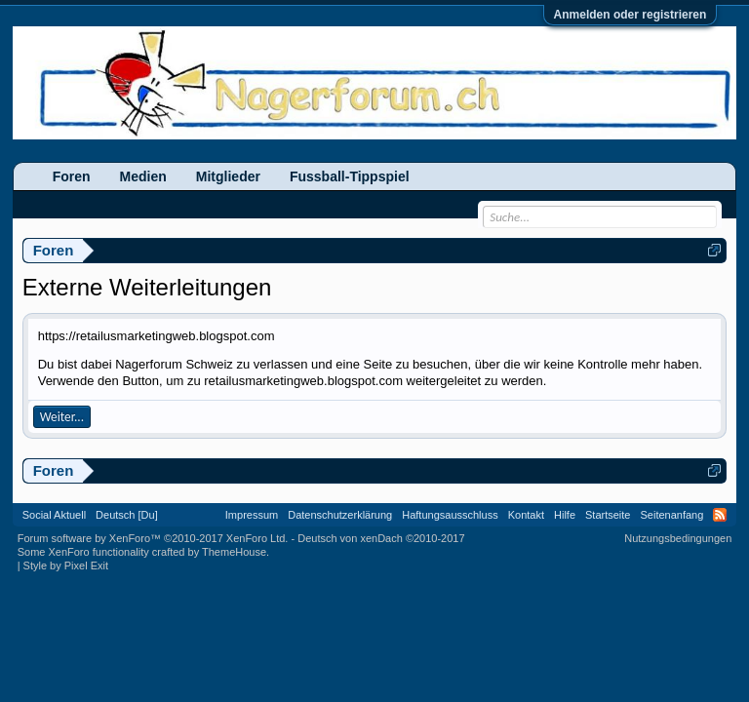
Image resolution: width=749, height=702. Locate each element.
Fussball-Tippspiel (350, 176)
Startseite (607, 515)
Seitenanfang (671, 515)
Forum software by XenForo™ (153, 538)
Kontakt (526, 515)
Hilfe (564, 515)
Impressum (251, 515)
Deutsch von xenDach (380, 538)
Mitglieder (228, 176)
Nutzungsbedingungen (677, 538)
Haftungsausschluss (449, 515)
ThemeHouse (234, 552)
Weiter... (62, 417)
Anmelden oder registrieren (630, 14)
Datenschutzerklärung (340, 515)
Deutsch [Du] (127, 515)
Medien (143, 176)
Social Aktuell (54, 515)
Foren (72, 176)
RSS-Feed (720, 515)
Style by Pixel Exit (65, 565)
